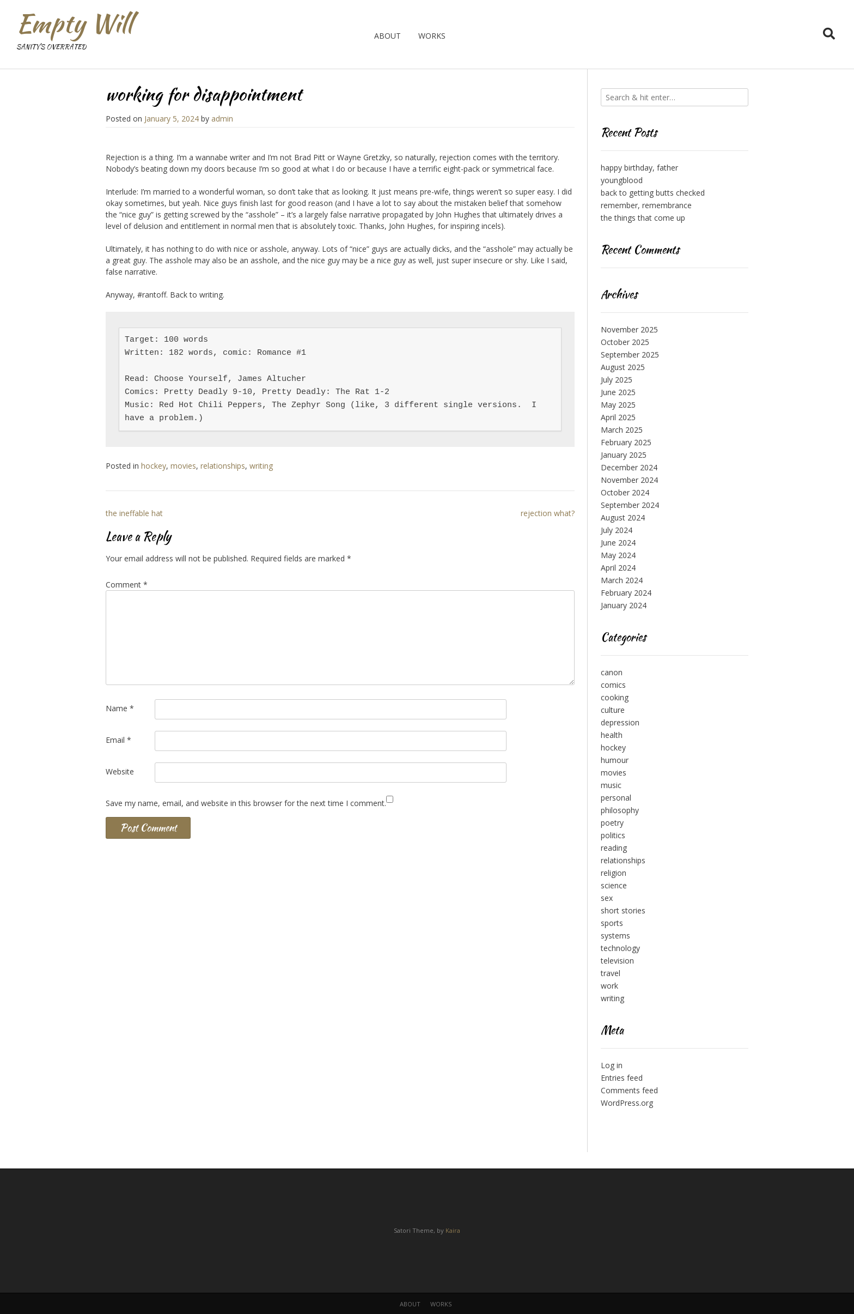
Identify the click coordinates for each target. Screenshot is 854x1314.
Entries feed (622, 1078)
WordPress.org (627, 1103)
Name (120, 708)
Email (118, 740)
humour (615, 760)
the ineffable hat (134, 513)
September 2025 (630, 354)
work (609, 985)
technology (620, 948)
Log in (612, 1065)
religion (613, 873)
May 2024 (618, 555)
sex (607, 898)
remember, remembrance (646, 205)
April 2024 (618, 567)
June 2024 (618, 542)
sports (612, 923)
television (617, 960)
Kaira (453, 1230)
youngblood (622, 180)
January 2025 (623, 455)
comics (613, 685)
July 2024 (616, 530)
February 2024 (626, 593)
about (387, 36)
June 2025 (618, 392)
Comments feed (629, 1090)
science (614, 885)
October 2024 (625, 492)
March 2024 (622, 580)
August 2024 (623, 517)
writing (261, 466)
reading (614, 848)
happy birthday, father (639, 167)
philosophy (620, 810)
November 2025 (629, 329)
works (432, 36)
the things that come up (643, 218)
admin (222, 118)
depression (620, 722)
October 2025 (625, 342)
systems (615, 935)
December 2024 (629, 467)
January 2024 (623, 605)
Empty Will (74, 23)
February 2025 (626, 442)
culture (613, 710)
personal (616, 797)
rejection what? (548, 513)
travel (610, 973)
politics (613, 835)
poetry (612, 823)
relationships (222, 466)
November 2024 (629, 480)
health (612, 735)
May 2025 (618, 404)
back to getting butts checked (653, 192)
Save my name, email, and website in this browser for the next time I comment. (246, 803)
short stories (623, 910)
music (611, 785)
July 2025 (616, 379)
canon (612, 672)
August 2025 (623, 367)
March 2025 (622, 430)
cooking (615, 697)
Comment (127, 584)
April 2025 (618, 417)
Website (120, 771)
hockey (153, 466)
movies (183, 466)
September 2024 (630, 505)
